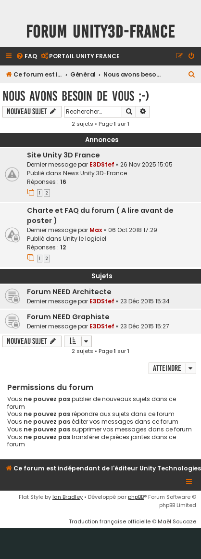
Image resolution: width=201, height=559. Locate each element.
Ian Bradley (67, 497)
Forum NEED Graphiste (68, 317)
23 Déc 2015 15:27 (144, 326)
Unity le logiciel (84, 238)
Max (95, 230)
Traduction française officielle (110, 521)
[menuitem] (26, 56)
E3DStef (101, 164)
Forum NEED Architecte (69, 292)
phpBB (136, 497)
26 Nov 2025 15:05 (146, 164)
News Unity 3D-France (95, 173)
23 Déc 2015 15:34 (145, 301)
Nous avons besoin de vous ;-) (76, 96)
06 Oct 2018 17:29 (132, 230)
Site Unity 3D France (63, 155)
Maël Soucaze (177, 521)
